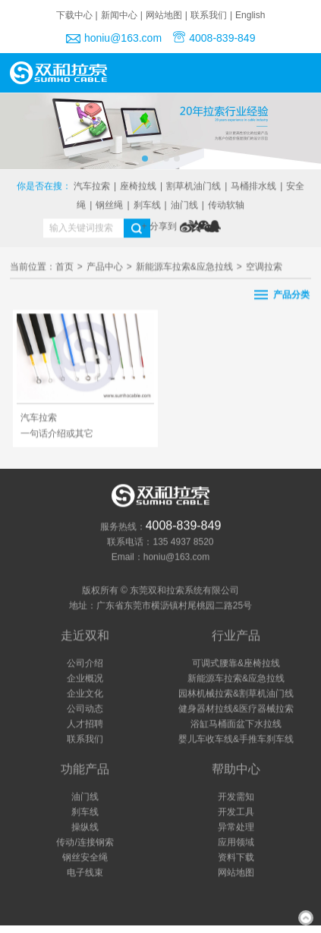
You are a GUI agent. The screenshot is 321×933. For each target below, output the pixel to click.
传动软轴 (226, 205)
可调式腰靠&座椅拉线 (236, 663)
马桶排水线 (253, 186)
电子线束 (85, 873)
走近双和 (85, 636)
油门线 (184, 205)
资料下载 (236, 858)
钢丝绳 (109, 205)
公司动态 (85, 709)
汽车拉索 (92, 186)
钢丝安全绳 (85, 858)
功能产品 (85, 769)
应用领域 (236, 842)
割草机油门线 (193, 186)
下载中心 (74, 15)
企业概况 (85, 679)
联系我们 (208, 15)
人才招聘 (85, 724)
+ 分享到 (159, 226)
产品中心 (105, 268)
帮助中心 (236, 769)
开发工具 (236, 812)
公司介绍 (85, 663)
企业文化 (85, 694)
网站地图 (164, 15)
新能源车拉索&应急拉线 (184, 268)
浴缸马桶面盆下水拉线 (236, 724)
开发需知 (236, 797)
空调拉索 (264, 268)
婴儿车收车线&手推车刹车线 (236, 739)
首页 (64, 268)
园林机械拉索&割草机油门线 (236, 694)
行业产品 (236, 636)
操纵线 (85, 827)
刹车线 (147, 205)
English (250, 15)
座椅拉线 (138, 186)
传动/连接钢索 (84, 842)
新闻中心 (119, 15)
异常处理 (236, 827)
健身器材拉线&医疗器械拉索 (236, 709)
